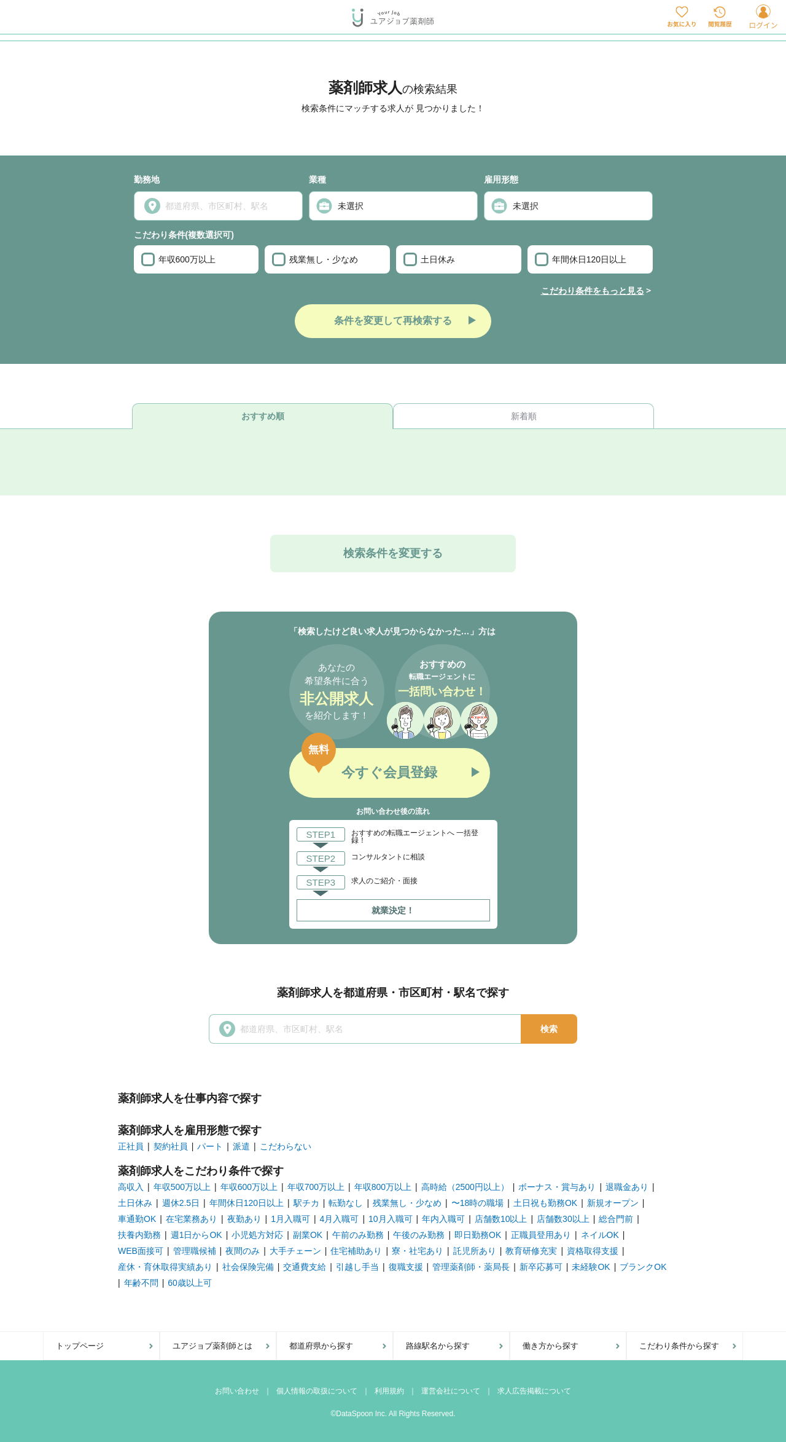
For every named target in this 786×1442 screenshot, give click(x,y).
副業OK (307, 1235)
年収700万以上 (315, 1187)
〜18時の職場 (477, 1203)
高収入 (131, 1187)
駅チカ (306, 1203)
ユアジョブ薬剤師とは (212, 1345)
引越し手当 (357, 1267)
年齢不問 (141, 1282)
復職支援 (406, 1267)
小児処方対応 (257, 1235)
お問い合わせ (237, 1391)
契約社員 (171, 1146)
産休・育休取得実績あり (165, 1267)
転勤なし (346, 1203)
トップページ (80, 1345)
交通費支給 (304, 1267)
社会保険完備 (248, 1267)
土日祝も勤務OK (545, 1203)
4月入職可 (339, 1219)
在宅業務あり (191, 1219)
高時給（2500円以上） (465, 1187)
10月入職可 (390, 1219)
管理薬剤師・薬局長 (471, 1267)
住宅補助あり (356, 1251)
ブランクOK (643, 1267)
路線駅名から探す (438, 1345)
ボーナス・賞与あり (557, 1187)
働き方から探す (550, 1345)
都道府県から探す (321, 1345)
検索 (549, 1029)
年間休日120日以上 (580, 259)
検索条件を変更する (393, 553)
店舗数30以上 (563, 1219)
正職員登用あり (541, 1235)
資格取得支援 (592, 1251)
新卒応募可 (540, 1267)
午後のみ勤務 (419, 1235)
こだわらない (285, 1146)
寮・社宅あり (417, 1251)
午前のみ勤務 (358, 1235)
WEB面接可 (140, 1251)
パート (210, 1146)
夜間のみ (242, 1251)
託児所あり (474, 1251)
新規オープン (613, 1203)
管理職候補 (194, 1251)
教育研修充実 (531, 1251)
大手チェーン (295, 1251)
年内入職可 (443, 1219)
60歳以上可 (190, 1282)
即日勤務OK (477, 1235)
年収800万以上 (382, 1187)
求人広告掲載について (534, 1391)
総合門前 (616, 1219)
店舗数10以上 (501, 1219)
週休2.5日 (181, 1203)
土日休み (429, 259)
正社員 (131, 1146)
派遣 (241, 1146)
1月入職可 (290, 1219)
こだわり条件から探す (679, 1345)
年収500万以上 (182, 1187)
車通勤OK (137, 1219)
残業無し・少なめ (315, 259)
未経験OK (591, 1267)
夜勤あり (244, 1219)
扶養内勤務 (139, 1235)
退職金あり (626, 1187)
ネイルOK (600, 1235)
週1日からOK (196, 1235)
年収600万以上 (178, 259)
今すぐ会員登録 (389, 772)
